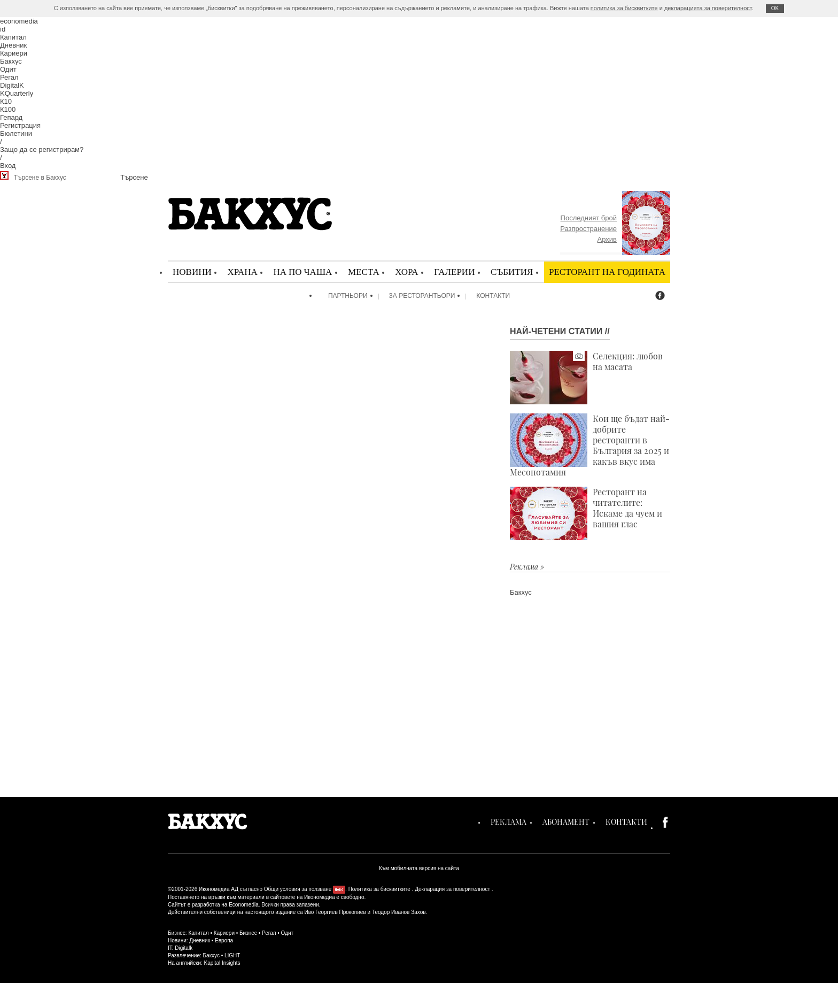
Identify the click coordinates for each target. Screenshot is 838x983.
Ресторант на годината (607, 271)
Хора (406, 271)
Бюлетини (16, 133)
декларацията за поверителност (708, 8)
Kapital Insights (222, 963)
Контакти (493, 295)
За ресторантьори (422, 295)
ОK (775, 8)
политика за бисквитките (624, 8)
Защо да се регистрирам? (41, 149)
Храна (242, 271)
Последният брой (589, 218)
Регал (9, 77)
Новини (192, 271)
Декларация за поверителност (452, 889)
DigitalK (12, 85)
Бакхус (11, 61)
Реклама (508, 822)
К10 (6, 101)
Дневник (13, 45)
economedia (19, 21)
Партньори (348, 295)
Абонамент (565, 822)
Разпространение (588, 229)
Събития (512, 271)
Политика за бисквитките (379, 889)
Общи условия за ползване (298, 889)
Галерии (454, 271)
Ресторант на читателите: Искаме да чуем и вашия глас (586, 513)
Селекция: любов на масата (586, 377)
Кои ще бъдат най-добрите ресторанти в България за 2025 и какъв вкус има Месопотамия (590, 445)
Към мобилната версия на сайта (419, 868)
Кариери (13, 53)
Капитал (13, 37)
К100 (7, 109)
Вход (7, 166)
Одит (8, 69)
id (2, 29)
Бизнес (248, 933)
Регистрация (20, 125)
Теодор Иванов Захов (399, 912)
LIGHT (232, 955)
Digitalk (183, 948)
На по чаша (302, 271)
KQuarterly (16, 93)
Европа (224, 940)
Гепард (11, 117)
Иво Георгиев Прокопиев (335, 912)
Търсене (134, 177)
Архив (607, 239)
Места (363, 271)
